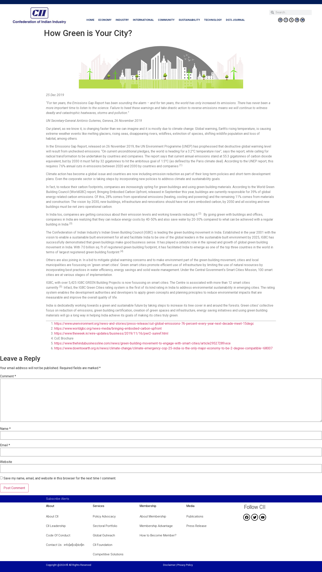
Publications (194, 516)
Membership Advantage (156, 526)
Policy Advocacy (104, 516)
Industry (122, 19)
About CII (52, 516)
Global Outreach (104, 535)
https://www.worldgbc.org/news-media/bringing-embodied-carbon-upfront (108, 328)
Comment (8, 376)
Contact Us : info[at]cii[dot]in (65, 545)
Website (6, 462)
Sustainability (189, 19)
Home (90, 19)
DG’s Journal (235, 19)
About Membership (153, 516)
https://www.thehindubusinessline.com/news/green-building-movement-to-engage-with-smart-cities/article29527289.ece (142, 343)
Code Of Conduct (58, 535)
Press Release (196, 526)
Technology (213, 19)
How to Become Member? (158, 535)
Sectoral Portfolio (105, 526)
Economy (105, 19)
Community (166, 19)
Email (5, 445)
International (143, 19)
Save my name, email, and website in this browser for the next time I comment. (59, 478)
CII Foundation (102, 545)
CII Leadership (56, 526)
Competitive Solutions (108, 554)
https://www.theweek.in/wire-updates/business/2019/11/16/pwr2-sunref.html (111, 333)
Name (5, 428)
